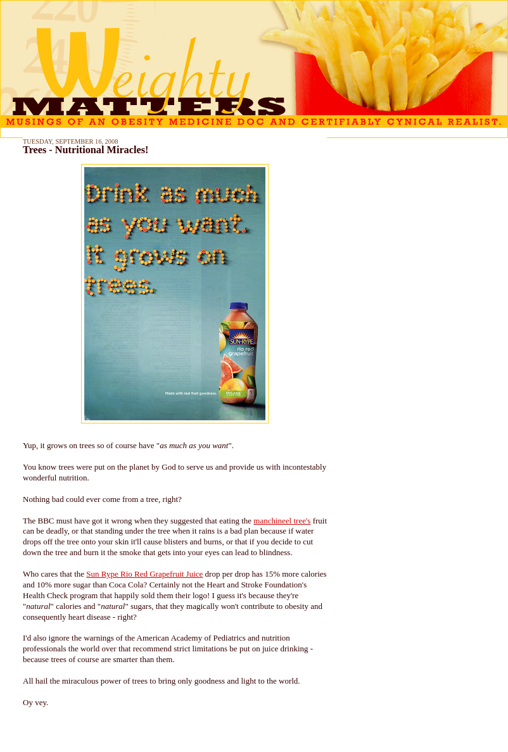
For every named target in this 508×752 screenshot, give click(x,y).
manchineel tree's (281, 520)
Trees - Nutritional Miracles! (85, 150)
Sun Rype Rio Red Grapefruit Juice (144, 574)
